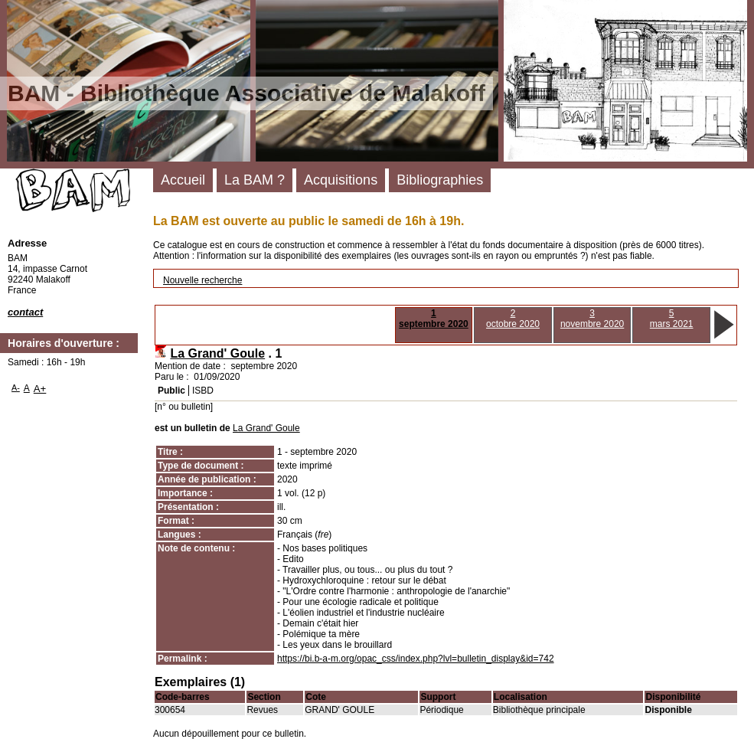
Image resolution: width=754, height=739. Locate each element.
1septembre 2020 (433, 318)
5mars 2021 (672, 318)
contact (25, 312)
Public (171, 390)
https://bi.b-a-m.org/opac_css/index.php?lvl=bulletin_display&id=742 (415, 658)
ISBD (203, 390)
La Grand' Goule (217, 353)
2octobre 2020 (513, 318)
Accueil (183, 180)
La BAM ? (254, 180)
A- (15, 387)
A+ (40, 388)
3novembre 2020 (592, 318)
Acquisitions (340, 180)
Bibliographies (440, 180)
